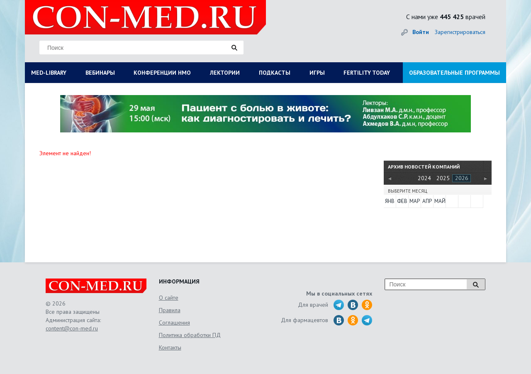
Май (439, 201)
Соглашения (174, 322)
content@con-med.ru (72, 328)
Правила (169, 310)
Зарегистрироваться (460, 32)
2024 (424, 178)
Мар (414, 201)
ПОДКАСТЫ (274, 72)
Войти (420, 32)
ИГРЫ (317, 72)
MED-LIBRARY (48, 72)
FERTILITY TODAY (366, 72)
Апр (427, 201)
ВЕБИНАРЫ (100, 72)
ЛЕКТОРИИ (225, 72)
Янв (390, 201)
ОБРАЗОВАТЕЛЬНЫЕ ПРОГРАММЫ (454, 72)
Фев (402, 201)
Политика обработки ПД (190, 335)
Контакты (170, 347)
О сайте (168, 297)
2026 (461, 178)
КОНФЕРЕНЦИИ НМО (162, 72)
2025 (443, 178)
